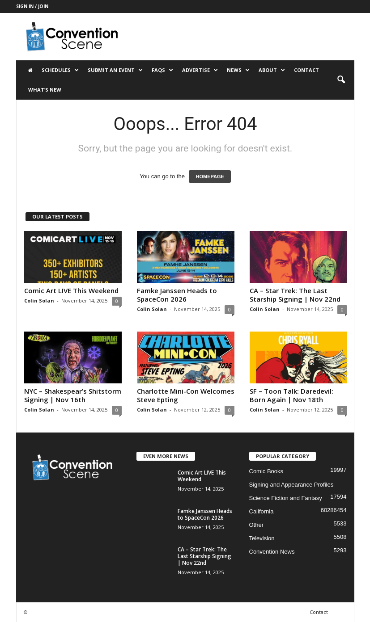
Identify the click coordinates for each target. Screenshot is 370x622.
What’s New (44, 89)
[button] (341, 80)
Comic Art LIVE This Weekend (71, 290)
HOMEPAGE (210, 176)
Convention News (272, 551)
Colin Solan (39, 300)
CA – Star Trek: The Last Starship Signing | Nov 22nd (295, 294)
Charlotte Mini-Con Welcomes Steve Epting (185, 395)
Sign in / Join (32, 6)
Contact (306, 70)
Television (262, 538)
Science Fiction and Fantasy (285, 498)
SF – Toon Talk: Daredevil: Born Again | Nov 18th (291, 395)
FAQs (162, 70)
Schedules (60, 70)
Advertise (200, 70)
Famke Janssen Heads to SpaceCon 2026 (177, 294)
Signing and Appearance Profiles (291, 484)
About (272, 70)
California (261, 511)
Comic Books (266, 471)
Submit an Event (115, 70)
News (238, 70)
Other (256, 524)
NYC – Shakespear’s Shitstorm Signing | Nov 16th (72, 395)
